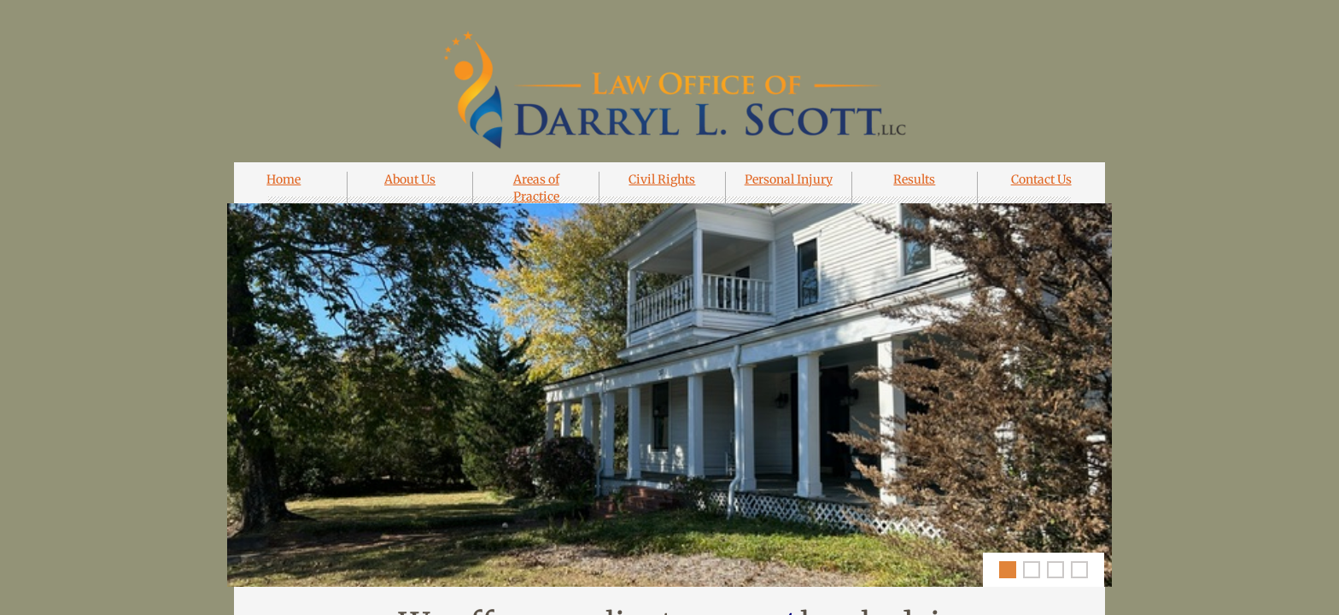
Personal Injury (789, 179)
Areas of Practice (536, 188)
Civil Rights (662, 179)
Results (914, 179)
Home (283, 179)
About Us (410, 179)
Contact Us (1041, 179)
